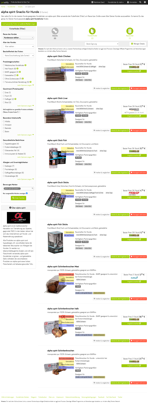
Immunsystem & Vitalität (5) (14, 154)
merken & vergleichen (102, 88)
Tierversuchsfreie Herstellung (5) (16, 82)
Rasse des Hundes (10, 34)
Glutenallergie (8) (10, 176)
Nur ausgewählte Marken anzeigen (15, 193)
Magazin (34, 397)
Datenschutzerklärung (73, 397)
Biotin (6, 132)
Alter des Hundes (9, 42)
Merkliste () (98, 2)
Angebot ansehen (134, 71)
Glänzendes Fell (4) (11, 150)
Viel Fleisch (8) (9, 69)
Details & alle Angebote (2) (120, 88)
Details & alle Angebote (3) (120, 130)
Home (3, 7)
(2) (92, 33)
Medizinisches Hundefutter (13, 65)
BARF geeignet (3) (10, 72)
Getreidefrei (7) (9, 75)
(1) (130, 33)
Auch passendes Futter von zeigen (18, 24)
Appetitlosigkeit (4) (11, 144)
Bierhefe (7, 128)
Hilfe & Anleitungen (7, 397)
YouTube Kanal (111, 397)
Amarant (7, 125)
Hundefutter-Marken (22, 397)
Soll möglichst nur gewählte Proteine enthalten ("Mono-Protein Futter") (18, 111)
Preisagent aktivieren (138, 88)
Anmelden (132, 2)
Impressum (60, 397)
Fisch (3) (7, 96)
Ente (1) (7, 93)
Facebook (101, 397)
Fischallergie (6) (10, 169)
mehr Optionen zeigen (24, 85)
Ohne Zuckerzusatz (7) (12, 79)
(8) (55, 33)
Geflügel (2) (8, 99)
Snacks (20, 7)
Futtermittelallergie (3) (12, 147)
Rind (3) (7, 102)
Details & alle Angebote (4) (120, 214)
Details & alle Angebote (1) (120, 172)
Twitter (120, 397)
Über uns (51, 397)
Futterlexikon (43, 397)
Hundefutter (11, 7)
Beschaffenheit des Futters (13, 51)
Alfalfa (6, 121)
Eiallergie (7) (8, 166)
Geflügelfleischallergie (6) (13, 173)
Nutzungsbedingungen (89, 397)
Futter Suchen (18, 198)
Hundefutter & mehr (116, 2)
